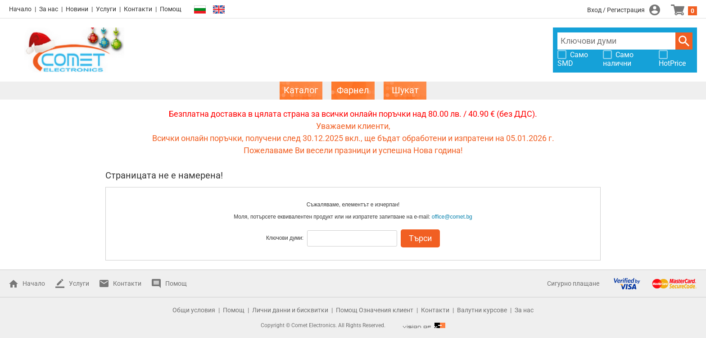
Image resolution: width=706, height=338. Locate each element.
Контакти (138, 9)
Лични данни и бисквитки (290, 310)
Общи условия (193, 310)
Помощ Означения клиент (374, 310)
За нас (48, 9)
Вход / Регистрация (616, 10)
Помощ (170, 9)
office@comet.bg (452, 217)
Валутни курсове (482, 310)
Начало (20, 9)
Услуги (106, 9)
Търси (683, 41)
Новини (77, 9)
